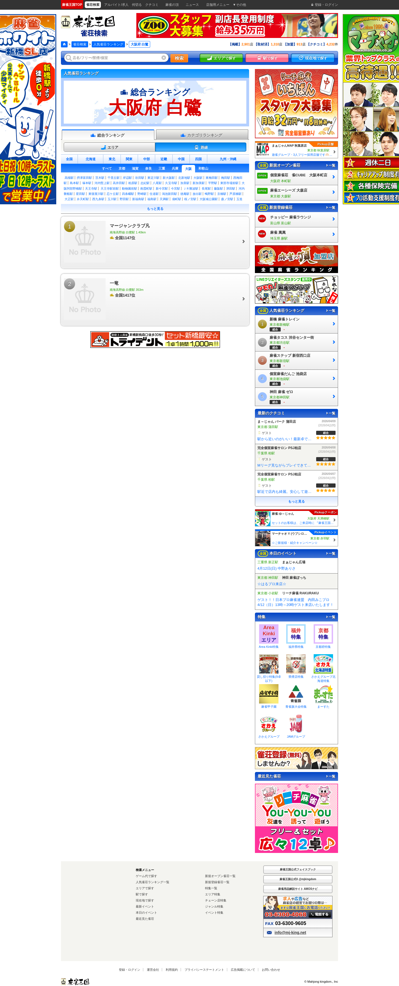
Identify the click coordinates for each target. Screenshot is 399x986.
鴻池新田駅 (169, 193)
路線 (201, 147)
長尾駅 (206, 188)
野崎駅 (142, 193)
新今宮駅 (162, 188)
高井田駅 (119, 183)
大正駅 (69, 199)
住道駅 (154, 193)
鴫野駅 (209, 193)
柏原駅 (132, 183)
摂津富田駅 (84, 177)
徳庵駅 (185, 193)
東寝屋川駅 (96, 193)
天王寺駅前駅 (110, 188)
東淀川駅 (153, 177)
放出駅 (197, 193)
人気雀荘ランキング (108, 44)
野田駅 (124, 199)
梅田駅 (225, 177)
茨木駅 (99, 177)
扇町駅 (176, 199)
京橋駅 (221, 193)
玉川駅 (112, 199)
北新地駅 (184, 177)
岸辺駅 (127, 177)
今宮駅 (175, 188)
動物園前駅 (129, 188)
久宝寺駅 (171, 183)
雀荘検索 (79, 44)
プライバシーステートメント (204, 969)
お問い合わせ (271, 969)
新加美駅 (199, 183)
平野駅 (212, 183)
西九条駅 (98, 199)
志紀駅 (145, 183)
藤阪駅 (218, 188)
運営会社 (153, 969)
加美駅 (185, 183)
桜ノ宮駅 (190, 199)
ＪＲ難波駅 (190, 188)
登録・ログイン (129, 969)
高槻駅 (69, 177)
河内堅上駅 (102, 183)
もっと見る (155, 209)
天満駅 (164, 199)
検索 (179, 58)
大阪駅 (198, 177)
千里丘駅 (114, 177)
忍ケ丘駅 (113, 193)
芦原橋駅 (235, 193)
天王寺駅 (91, 188)
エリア (109, 147)
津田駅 (230, 188)
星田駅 (80, 193)
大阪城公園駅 (209, 199)
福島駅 (152, 199)
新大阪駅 (169, 177)
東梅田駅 (212, 177)
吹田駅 (139, 177)
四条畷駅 (128, 193)
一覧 (330, 165)
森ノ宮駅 (227, 199)
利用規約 (172, 969)
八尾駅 (157, 183)
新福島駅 (138, 199)
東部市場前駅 (229, 183)
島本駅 (74, 183)
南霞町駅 (146, 188)
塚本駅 (86, 183)
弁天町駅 (83, 199)
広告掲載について (243, 969)
